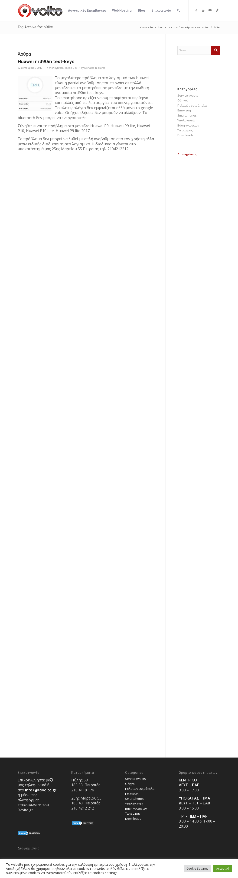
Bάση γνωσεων (188, 125)
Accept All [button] (222, 868)
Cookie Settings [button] (197, 868)
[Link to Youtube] (209, 10)
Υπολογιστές (56, 67)
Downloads (185, 135)
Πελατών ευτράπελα (192, 105)
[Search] (178, 10)
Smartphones (187, 115)
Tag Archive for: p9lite (35, 27)
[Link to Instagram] (202, 10)
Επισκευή (184, 110)
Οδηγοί (182, 100)
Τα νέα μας (71, 67)
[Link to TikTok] (216, 10)
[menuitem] (35, 10)
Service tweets (187, 95)
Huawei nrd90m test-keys (46, 61)
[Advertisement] (198, 226)
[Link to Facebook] (195, 10)
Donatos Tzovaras (94, 67)
